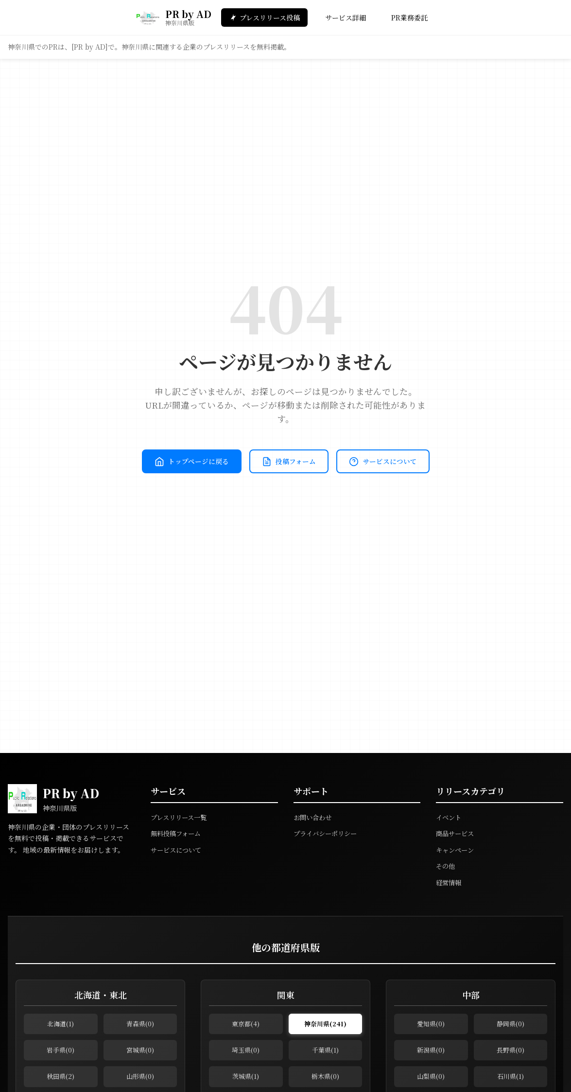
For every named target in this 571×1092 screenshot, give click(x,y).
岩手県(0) (60, 1055)
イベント (449, 817)
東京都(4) (245, 1025)
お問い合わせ (314, 817)
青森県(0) (140, 1025)
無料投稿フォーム (178, 833)
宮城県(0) (140, 1055)
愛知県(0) (431, 1025)
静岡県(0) (510, 1025)
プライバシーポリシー (328, 833)
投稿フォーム (344, 444)
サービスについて (286, 478)
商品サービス (456, 833)
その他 (446, 866)
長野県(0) (510, 1055)
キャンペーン (456, 850)
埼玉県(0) (245, 1055)
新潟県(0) (431, 1055)
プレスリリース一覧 (181, 817)
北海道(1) (60, 1025)
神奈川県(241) (325, 1025)
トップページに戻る (239, 444)
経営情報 (449, 882)
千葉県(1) (325, 1055)
